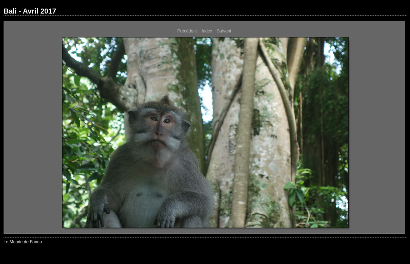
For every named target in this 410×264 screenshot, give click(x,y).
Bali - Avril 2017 (30, 11)
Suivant (224, 31)
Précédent (187, 31)
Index (207, 31)
